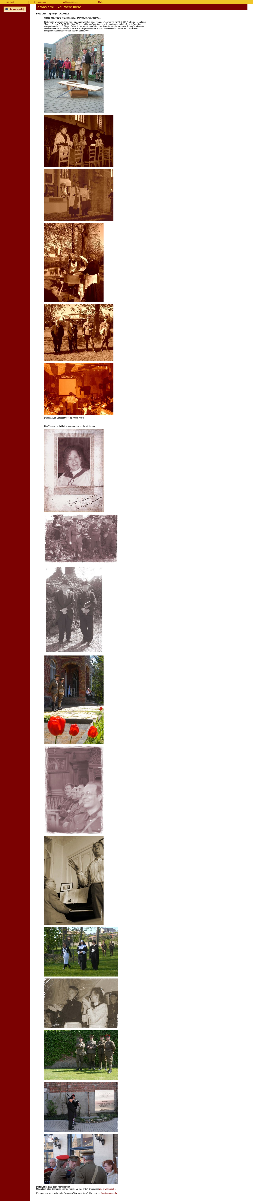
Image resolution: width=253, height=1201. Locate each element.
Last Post (10, 2)
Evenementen (40, 2)
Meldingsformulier (70, 2)
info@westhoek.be (107, 1189)
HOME (100, 2)
